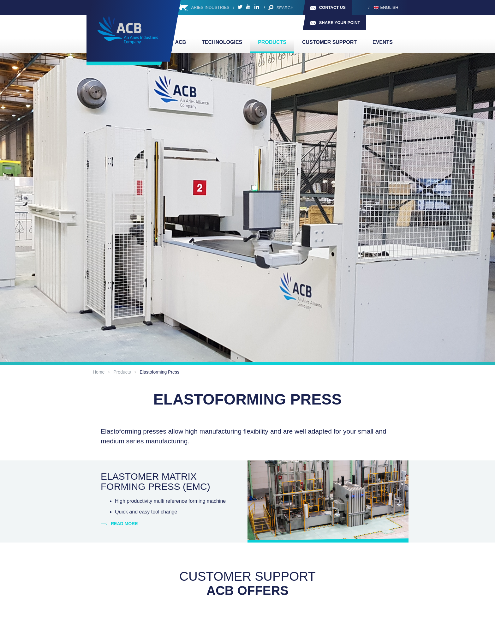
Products (272, 42)
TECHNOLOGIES (222, 42)
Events (383, 42)
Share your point (339, 22)
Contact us (332, 7)
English (389, 7)
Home (98, 372)
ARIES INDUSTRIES (210, 7)
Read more (124, 523)
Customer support (329, 42)
